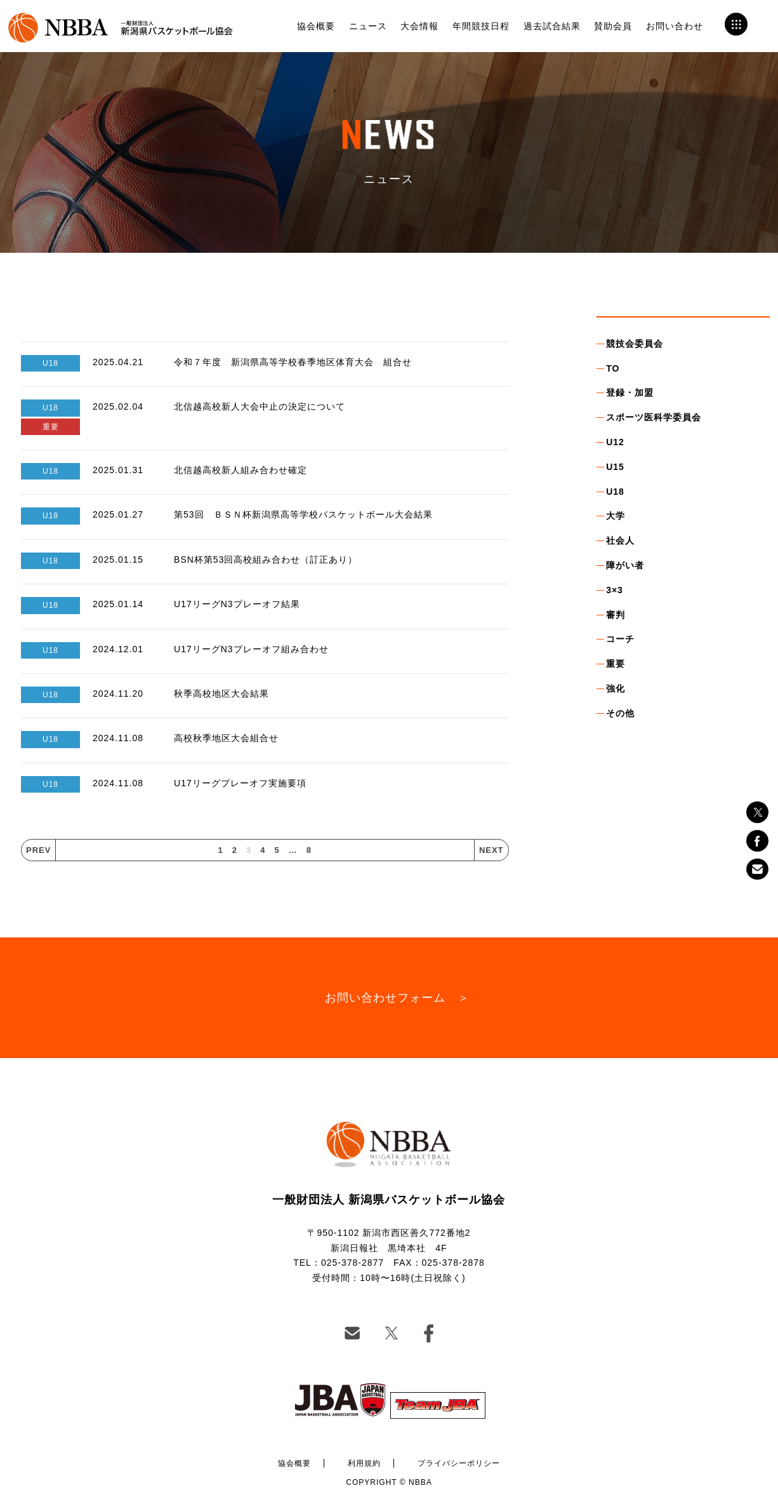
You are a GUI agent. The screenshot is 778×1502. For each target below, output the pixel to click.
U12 (615, 442)
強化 (615, 688)
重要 (615, 664)
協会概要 (316, 26)
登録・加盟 (630, 392)
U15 (615, 467)
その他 (620, 713)
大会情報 (419, 26)
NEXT (491, 850)
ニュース (368, 26)
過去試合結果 (552, 26)
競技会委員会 (634, 344)
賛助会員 (613, 26)
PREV (38, 850)
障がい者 (625, 565)
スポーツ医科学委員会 (653, 417)
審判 (615, 615)
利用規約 (364, 1463)
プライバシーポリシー (459, 1463)
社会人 (620, 540)
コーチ (620, 639)
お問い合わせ (674, 26)
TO (612, 368)
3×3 (614, 590)
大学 (615, 516)
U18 (615, 491)
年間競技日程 (481, 26)
